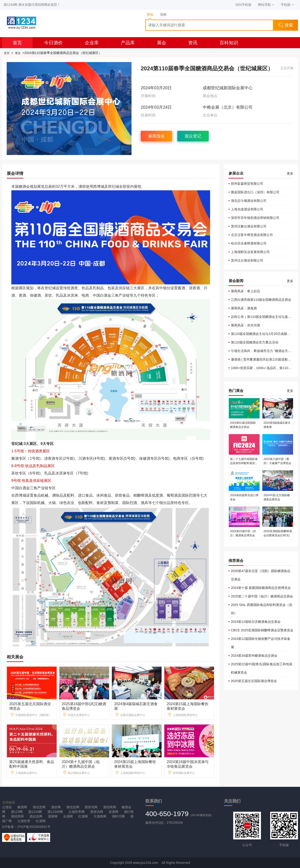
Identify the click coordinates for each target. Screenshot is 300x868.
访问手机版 (243, 4)
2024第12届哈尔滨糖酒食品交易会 (256, 621)
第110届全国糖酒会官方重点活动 (254, 342)
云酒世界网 (76, 812)
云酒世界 (23, 821)
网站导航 (266, 4)
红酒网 (83, 816)
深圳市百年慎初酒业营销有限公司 (255, 218)
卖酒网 (113, 812)
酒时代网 (118, 816)
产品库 (128, 42)
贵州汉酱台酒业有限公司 (248, 226)
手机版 (287, 4)
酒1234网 (35, 812)
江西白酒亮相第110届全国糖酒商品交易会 (261, 299)
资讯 (192, 42)
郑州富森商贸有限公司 (247, 183)
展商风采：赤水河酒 (245, 325)
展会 (161, 42)
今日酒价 (53, 42)
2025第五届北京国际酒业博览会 (254, 681)
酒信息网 (39, 807)
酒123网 (17, 812)
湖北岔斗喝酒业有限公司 (248, 201)
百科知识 (229, 42)
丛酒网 (68, 816)
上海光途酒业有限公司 (247, 209)
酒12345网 (55, 812)
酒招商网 (109, 807)
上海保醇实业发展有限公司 (250, 252)
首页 (17, 42)
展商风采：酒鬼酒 (244, 308)
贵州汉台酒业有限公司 (247, 260)
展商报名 (156, 136)
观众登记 (193, 136)
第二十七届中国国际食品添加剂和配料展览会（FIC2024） (244, 463)
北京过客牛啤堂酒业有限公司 (252, 235)
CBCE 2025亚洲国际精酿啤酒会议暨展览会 (262, 630)
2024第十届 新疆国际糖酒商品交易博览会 (261, 588)
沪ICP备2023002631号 (33, 827)
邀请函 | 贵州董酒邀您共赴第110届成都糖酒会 (264, 359)
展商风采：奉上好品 (245, 291)
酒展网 (53, 816)
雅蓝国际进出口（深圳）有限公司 (255, 192)
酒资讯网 (91, 807)
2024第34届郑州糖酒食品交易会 (254, 655)
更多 (290, 173)
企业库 (92, 42)
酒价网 (56, 807)
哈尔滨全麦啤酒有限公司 (248, 243)
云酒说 (7, 807)
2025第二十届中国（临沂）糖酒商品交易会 (262, 596)
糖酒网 (22, 807)
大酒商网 (99, 816)
